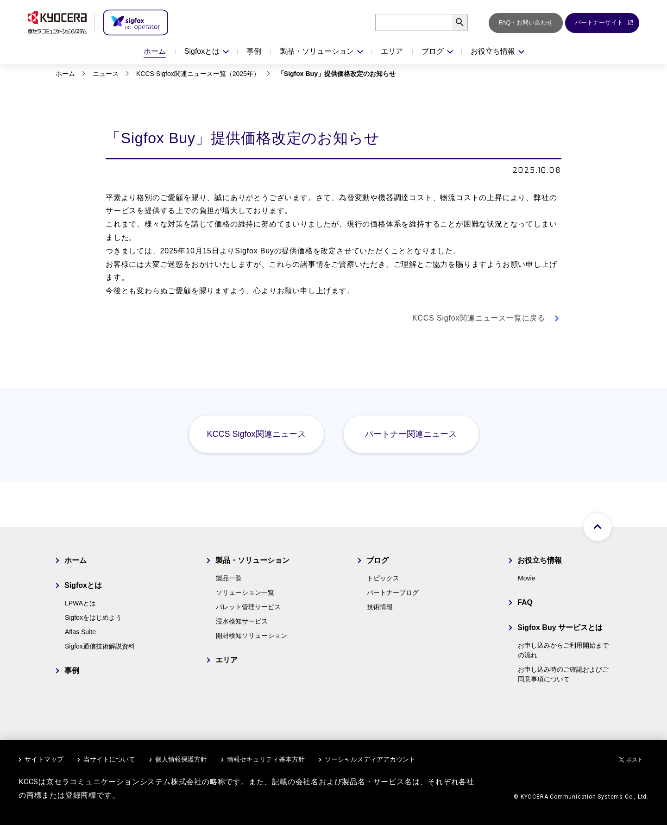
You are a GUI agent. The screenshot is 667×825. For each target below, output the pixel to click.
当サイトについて (109, 759)
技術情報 (380, 607)
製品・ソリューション (252, 560)
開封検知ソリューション (251, 635)
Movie (526, 578)
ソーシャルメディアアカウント (370, 759)
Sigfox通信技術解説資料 (100, 646)
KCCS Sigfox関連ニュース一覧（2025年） (198, 73)
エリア (392, 51)
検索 (467, 22)
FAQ (525, 602)
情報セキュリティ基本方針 (266, 759)
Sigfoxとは (83, 585)
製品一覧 (229, 578)
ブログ (377, 560)
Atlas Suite (80, 632)
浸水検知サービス (242, 621)
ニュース (106, 73)
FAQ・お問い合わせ (525, 22)
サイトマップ (44, 759)
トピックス (383, 578)
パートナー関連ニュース (411, 434)
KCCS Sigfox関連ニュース (256, 434)
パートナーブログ (393, 592)
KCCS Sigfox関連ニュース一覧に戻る (478, 318)
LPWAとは (80, 603)
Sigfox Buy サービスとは (560, 627)
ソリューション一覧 (245, 592)
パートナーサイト (604, 22)
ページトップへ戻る (597, 527)
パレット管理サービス (248, 607)
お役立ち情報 (539, 560)
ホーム (155, 51)
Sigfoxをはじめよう (93, 617)
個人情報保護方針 (181, 759)
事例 (253, 51)
